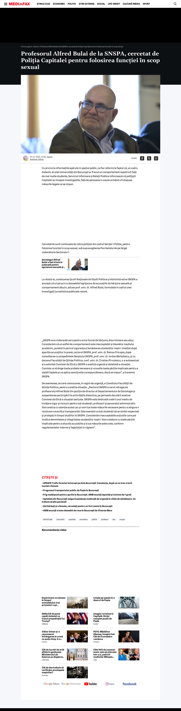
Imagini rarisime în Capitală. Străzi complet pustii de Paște (103, 617)
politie (94, 519)
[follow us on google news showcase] (71, 684)
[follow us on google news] (51, 684)
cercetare (84, 519)
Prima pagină (26, 46)
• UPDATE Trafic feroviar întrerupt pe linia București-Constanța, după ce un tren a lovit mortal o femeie (87, 484)
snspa (122, 519)
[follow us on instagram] (110, 684)
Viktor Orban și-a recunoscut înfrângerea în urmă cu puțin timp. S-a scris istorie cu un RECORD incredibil (52, 635)
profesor (104, 519)
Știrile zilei (43, 4)
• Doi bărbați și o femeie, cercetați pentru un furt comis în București (77, 506)
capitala (72, 519)
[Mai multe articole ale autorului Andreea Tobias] (26, 158)
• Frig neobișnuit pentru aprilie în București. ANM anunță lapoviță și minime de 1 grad (86, 494)
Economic (59, 4)
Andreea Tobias (37, 159)
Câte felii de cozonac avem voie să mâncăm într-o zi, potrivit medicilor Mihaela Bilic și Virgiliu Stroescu (105, 653)
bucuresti (61, 519)
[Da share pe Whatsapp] (156, 158)
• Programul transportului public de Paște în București (70, 490)
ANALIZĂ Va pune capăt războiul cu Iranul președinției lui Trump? (53, 617)
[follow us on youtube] (90, 684)
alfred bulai (47, 519)
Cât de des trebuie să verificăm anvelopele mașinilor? (53, 670)
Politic (72, 4)
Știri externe (86, 4)
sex (113, 519)
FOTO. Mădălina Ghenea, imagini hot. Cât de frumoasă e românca (104, 635)
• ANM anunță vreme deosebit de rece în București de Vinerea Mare (77, 510)
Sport (146, 4)
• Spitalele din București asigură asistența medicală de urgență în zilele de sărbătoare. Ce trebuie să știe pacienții (89, 500)
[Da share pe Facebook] (142, 158)
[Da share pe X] (149, 158)
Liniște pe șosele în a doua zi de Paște (104, 599)
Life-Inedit (114, 4)
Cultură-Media (131, 4)
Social (101, 4)
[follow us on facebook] (129, 684)
